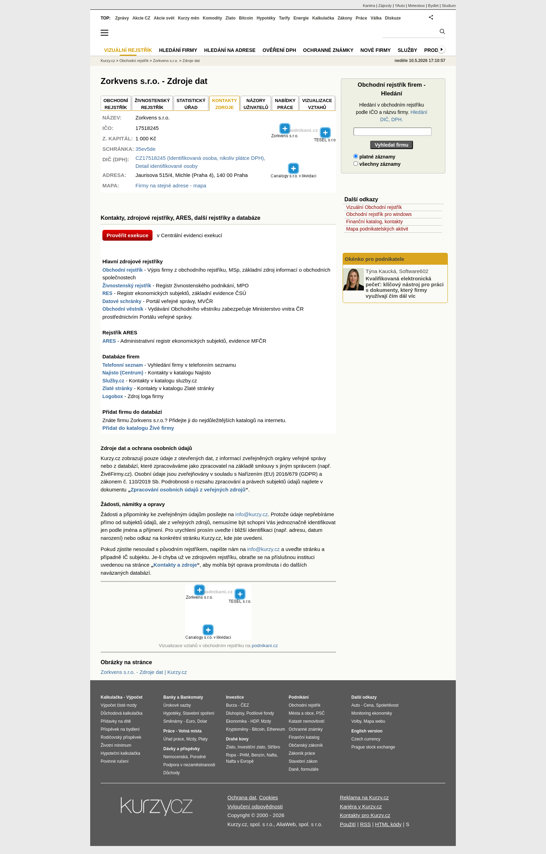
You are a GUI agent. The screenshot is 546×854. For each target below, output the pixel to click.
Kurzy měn (188, 18)
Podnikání (299, 697)
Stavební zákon (303, 761)
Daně (294, 769)
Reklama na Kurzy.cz (364, 797)
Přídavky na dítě (116, 721)
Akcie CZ (141, 18)
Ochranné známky (328, 50)
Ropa (231, 755)
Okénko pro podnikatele (374, 259)
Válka (375, 18)
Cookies (268, 797)
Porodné (198, 756)
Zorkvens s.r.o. (165, 61)
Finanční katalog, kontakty (374, 221)
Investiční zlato (251, 747)
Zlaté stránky (117, 388)
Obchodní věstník (122, 309)
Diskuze (393, 18)
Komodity (212, 18)
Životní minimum (116, 745)
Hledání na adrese (230, 50)
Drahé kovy (237, 739)
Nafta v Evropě (240, 761)
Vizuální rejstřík (128, 50)
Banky (169, 697)
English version (366, 731)
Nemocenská (175, 756)
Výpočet (134, 697)
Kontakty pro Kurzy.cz (365, 815)
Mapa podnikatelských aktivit (377, 229)
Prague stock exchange (373, 747)
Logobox (112, 396)
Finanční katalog (304, 737)
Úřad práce (173, 739)
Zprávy (122, 18)
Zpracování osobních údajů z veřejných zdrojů (188, 489)
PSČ (320, 713)
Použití (348, 824)
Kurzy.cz (108, 61)
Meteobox (416, 5)
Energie (301, 18)
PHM (244, 755)
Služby (407, 50)
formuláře (310, 769)
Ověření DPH (279, 50)
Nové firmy (375, 50)
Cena (369, 705)
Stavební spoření (198, 713)
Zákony (344, 18)
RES (107, 293)
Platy (203, 739)
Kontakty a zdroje (175, 565)
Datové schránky (121, 301)
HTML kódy (388, 824)
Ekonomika (236, 721)
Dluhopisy (235, 713)
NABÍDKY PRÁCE (285, 104)
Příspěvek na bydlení (120, 729)
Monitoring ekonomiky (371, 713)
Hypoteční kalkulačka (120, 753)
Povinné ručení (114, 761)
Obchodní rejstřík (122, 270)
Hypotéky (266, 18)
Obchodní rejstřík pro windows (379, 214)
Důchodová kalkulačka (121, 713)
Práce (361, 18)
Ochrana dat (241, 797)
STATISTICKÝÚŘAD (191, 104)
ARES (109, 341)
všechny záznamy (376, 164)
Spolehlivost (387, 705)
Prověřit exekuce (127, 235)
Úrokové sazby (177, 705)
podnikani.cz (265, 645)
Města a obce (301, 713)
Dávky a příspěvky (181, 748)
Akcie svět (164, 18)
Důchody (171, 772)
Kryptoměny (237, 729)
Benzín (257, 755)
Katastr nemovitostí (307, 721)
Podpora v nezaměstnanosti (189, 764)
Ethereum (276, 729)
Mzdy (191, 739)
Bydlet (433, 5)
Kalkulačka (323, 18)
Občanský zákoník (306, 745)
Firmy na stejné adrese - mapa (170, 185)
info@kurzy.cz (251, 514)
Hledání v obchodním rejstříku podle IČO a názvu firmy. (391, 112)
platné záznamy (374, 157)
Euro (190, 721)
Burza (231, 705)
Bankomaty (191, 697)
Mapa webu (374, 721)
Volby (356, 721)
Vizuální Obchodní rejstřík (374, 207)
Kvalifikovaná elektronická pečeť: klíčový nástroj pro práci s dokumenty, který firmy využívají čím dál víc (405, 287)
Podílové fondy (260, 713)
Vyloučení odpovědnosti (255, 806)
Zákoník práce (302, 753)
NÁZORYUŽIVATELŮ (255, 104)
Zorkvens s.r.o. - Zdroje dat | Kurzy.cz (144, 672)
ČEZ (245, 705)
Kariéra (369, 5)
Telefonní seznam (122, 365)
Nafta (272, 755)
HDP (254, 721)
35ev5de (145, 149)
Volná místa (189, 731)
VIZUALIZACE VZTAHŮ (317, 104)
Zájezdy (385, 5)
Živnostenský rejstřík (126, 285)
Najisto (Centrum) (122, 372)
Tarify (284, 18)
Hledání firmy (178, 50)
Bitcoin (246, 18)
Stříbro (273, 747)
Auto (355, 705)
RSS (365, 824)
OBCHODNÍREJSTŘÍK (115, 104)
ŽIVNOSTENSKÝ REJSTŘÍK (152, 104)
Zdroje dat (191, 61)
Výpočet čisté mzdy (118, 705)
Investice (235, 697)
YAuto (400, 5)
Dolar (202, 721)
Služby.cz (113, 380)
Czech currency (365, 739)
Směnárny (172, 721)
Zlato (231, 18)
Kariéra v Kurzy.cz (361, 806)
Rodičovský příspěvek (121, 737)
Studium (449, 5)
